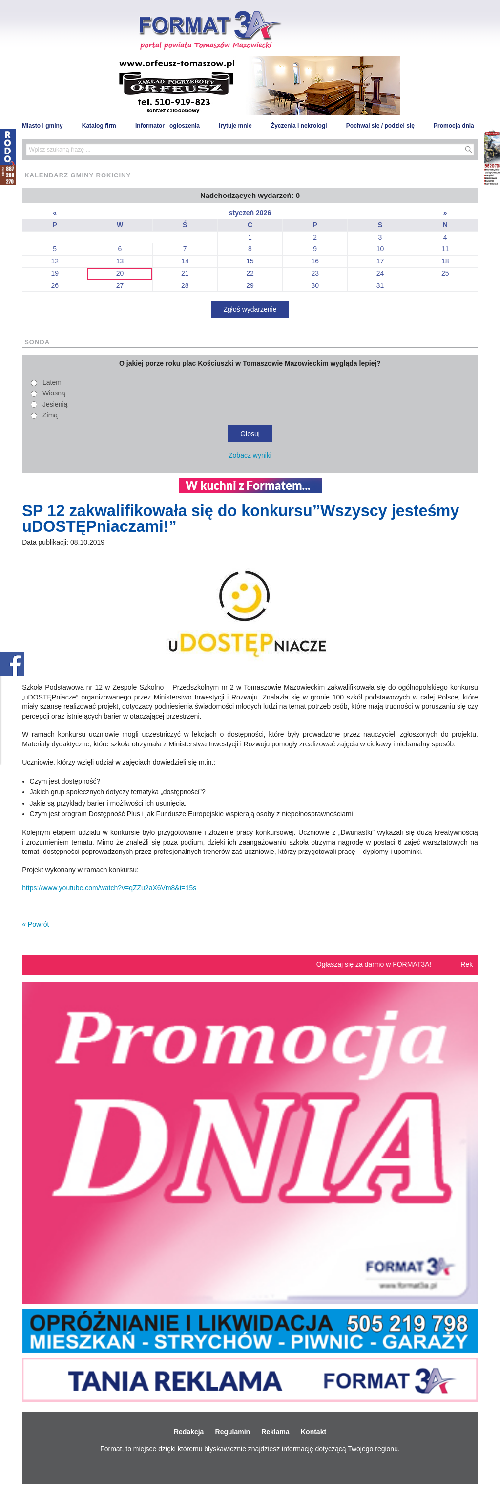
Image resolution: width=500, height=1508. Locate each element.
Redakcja (189, 1432)
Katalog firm (99, 125)
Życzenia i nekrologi (299, 125)
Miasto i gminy (42, 125)
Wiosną (53, 393)
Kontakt (313, 1432)
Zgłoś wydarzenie (250, 309)
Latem (52, 382)
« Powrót (35, 924)
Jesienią (54, 404)
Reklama (275, 1432)
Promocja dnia (454, 125)
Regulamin (232, 1432)
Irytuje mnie (235, 125)
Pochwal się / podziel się (380, 125)
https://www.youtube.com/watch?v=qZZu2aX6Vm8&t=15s (109, 888)
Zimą (50, 415)
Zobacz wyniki (250, 455)
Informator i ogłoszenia (167, 125)
